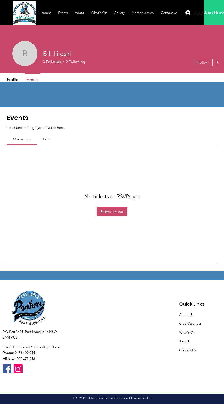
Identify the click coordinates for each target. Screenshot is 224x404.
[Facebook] (7, 368)
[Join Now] (214, 12)
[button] (45, 12)
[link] (22, 139)
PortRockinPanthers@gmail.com (37, 347)
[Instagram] (18, 368)
